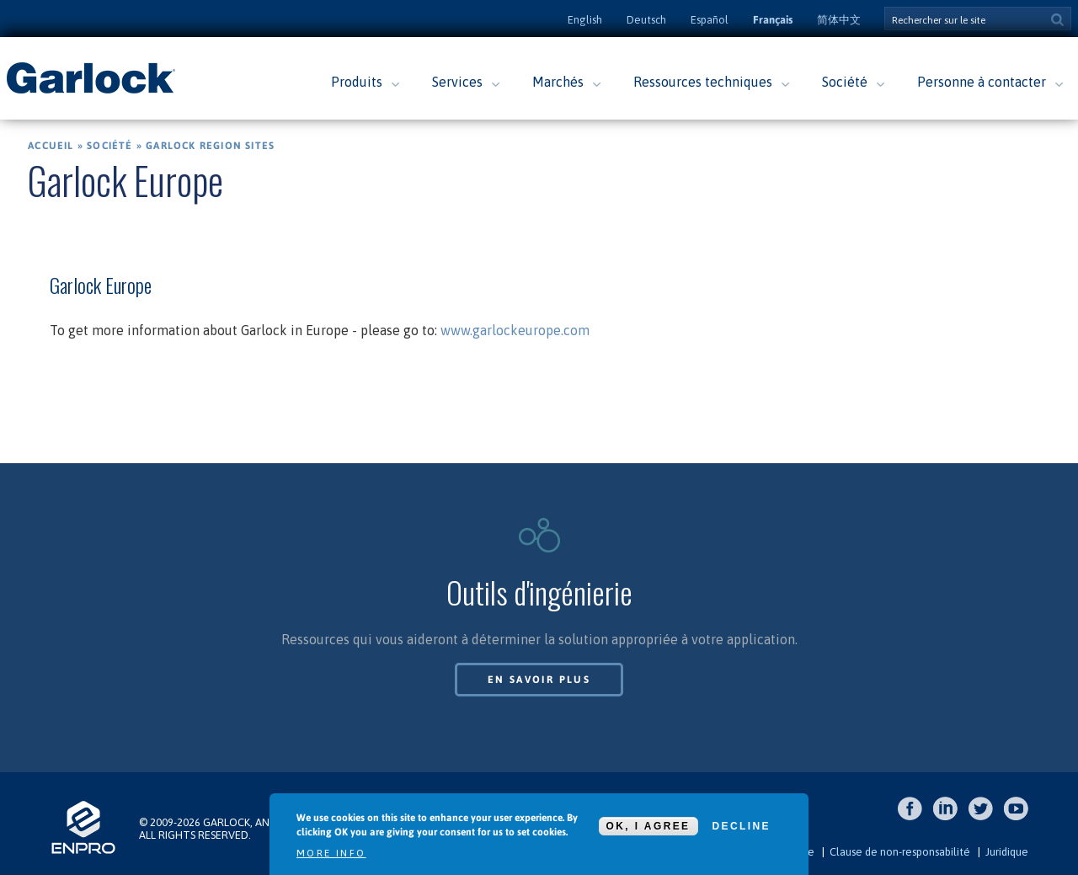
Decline (741, 826)
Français (772, 19)
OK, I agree (648, 826)
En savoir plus (539, 680)
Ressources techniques (702, 81)
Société (844, 81)
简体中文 (839, 19)
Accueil (50, 146)
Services (457, 81)
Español (709, 19)
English (585, 19)
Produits (356, 81)
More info (331, 853)
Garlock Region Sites (210, 146)
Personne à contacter (981, 81)
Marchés (558, 81)
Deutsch (646, 19)
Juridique (1006, 852)
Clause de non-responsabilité (900, 852)
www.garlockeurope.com (515, 330)
